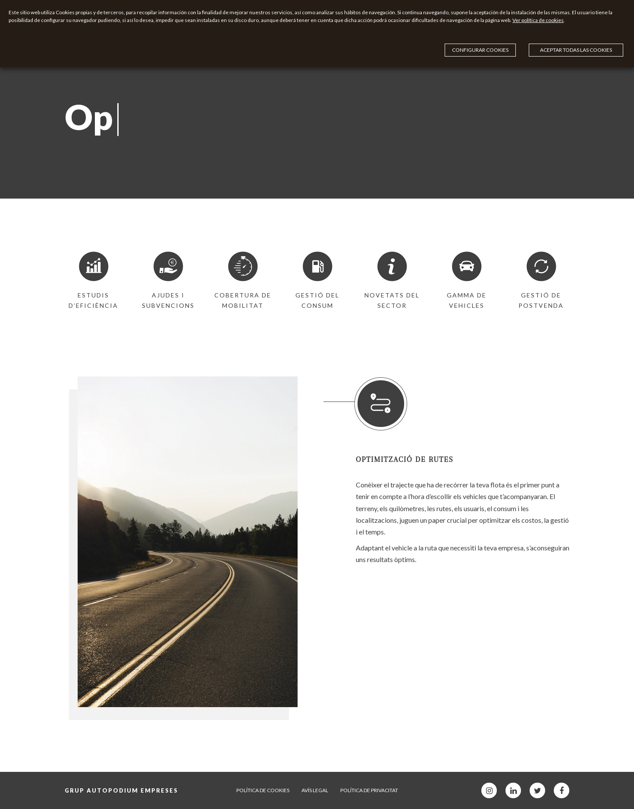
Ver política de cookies (312, 31)
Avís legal (314, 790)
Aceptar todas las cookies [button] (576, 30)
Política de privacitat (369, 790)
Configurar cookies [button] (590, 15)
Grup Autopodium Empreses (121, 790)
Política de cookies (262, 790)
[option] (93, 281)
